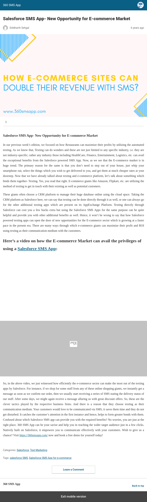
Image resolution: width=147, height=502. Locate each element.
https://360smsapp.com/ (33, 435)
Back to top (138, 485)
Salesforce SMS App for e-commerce (50, 457)
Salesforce (23, 450)
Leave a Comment (73, 469)
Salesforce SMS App (37, 248)
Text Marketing (38, 450)
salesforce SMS (19, 457)
